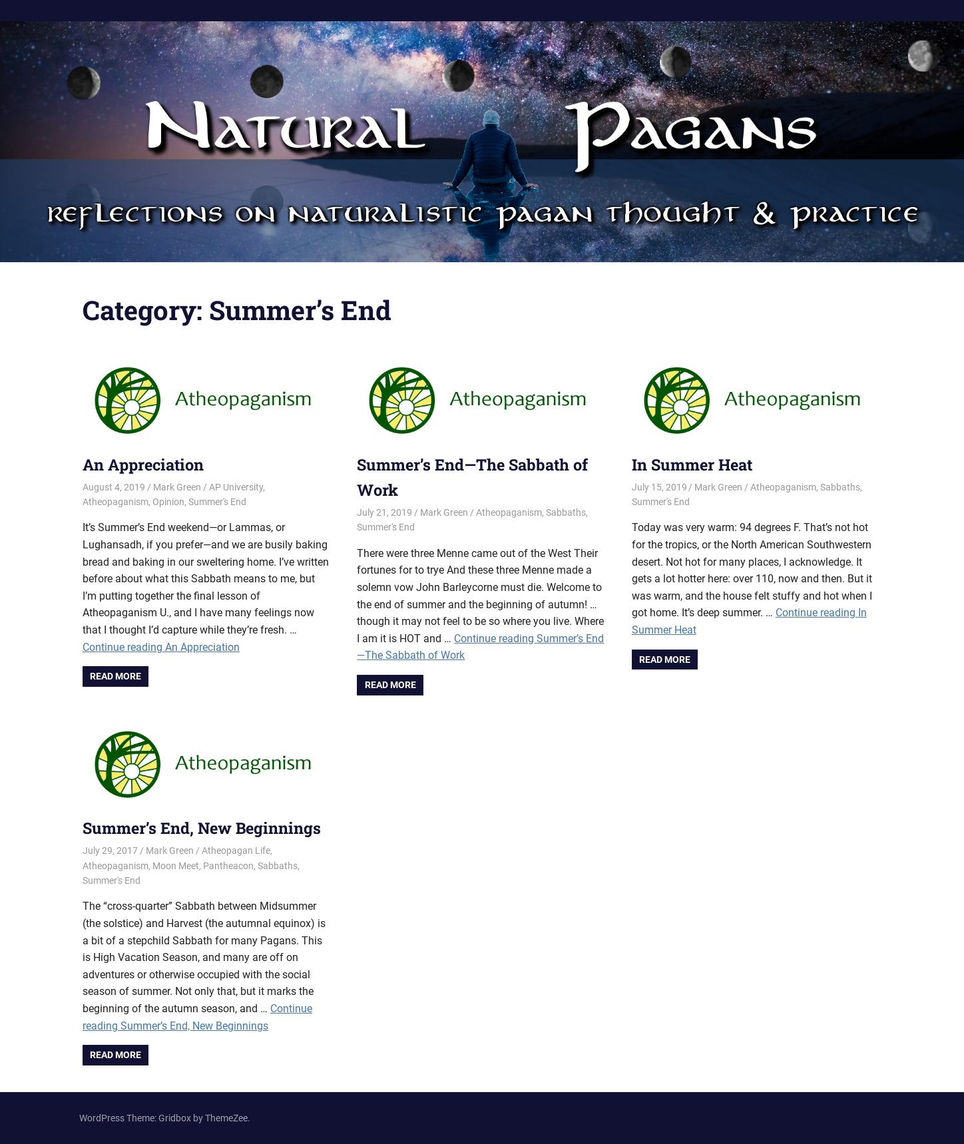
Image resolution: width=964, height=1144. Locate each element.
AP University (236, 487)
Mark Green (177, 487)
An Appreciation (146, 464)
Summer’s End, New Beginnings (204, 828)
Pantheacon (228, 865)
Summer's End (217, 501)
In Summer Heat (694, 464)
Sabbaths (566, 512)
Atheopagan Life (236, 850)
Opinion (168, 501)
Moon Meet (175, 865)
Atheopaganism (115, 501)
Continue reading (161, 647)
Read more (115, 676)
